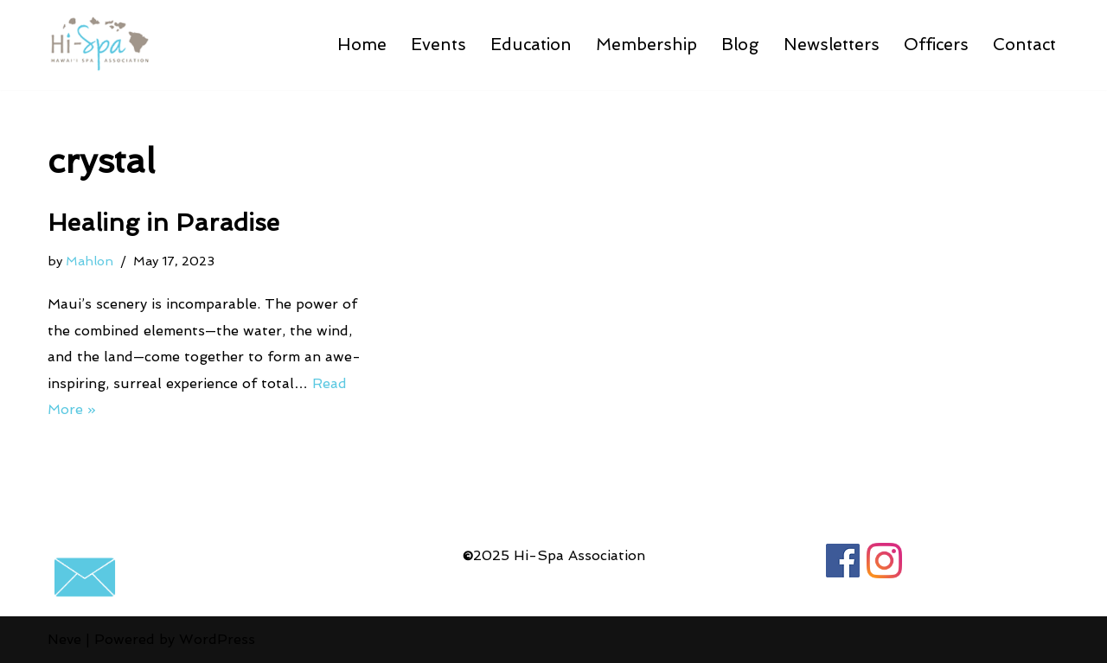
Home (362, 44)
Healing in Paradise (163, 222)
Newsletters (832, 44)
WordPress (217, 639)
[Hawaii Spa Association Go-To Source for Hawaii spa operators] (99, 45)
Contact (1024, 44)
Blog (740, 44)
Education (531, 44)
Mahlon (89, 260)
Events (438, 44)
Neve (64, 639)
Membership (646, 44)
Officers (936, 44)
